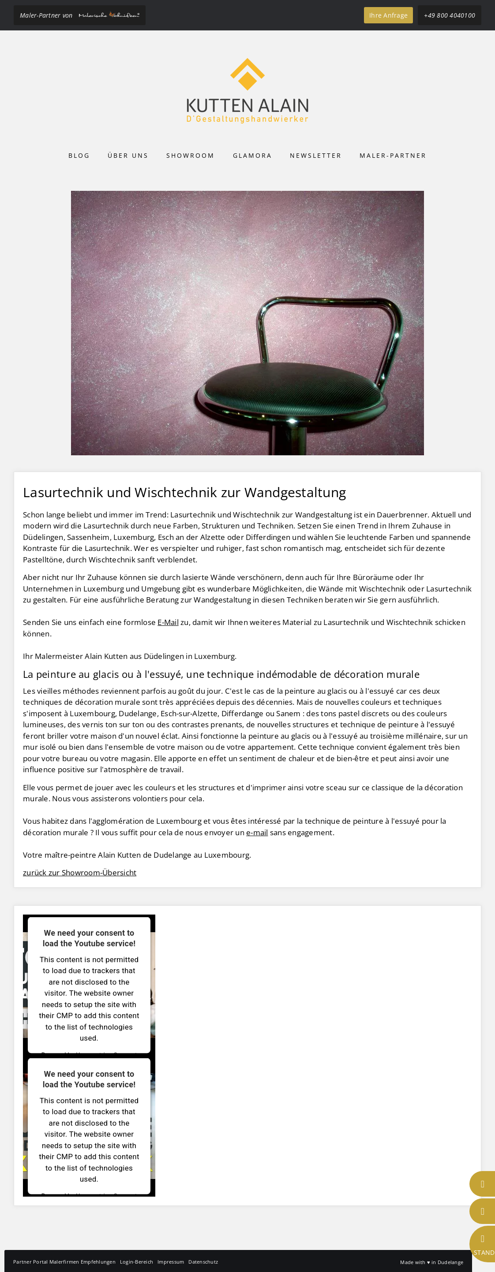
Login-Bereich (136, 1261)
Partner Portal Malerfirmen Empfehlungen (64, 1261)
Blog (79, 155)
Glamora (252, 155)
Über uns (128, 155)
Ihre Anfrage (388, 15)
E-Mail (168, 622)
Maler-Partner (393, 155)
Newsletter (316, 155)
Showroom (190, 155)
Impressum (171, 1261)
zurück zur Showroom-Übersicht (79, 872)
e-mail (257, 832)
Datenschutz (203, 1261)
